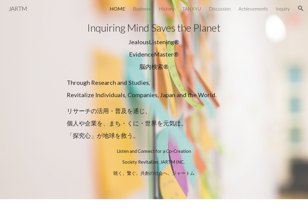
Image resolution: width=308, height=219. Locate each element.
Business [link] (142, 8)
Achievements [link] (253, 8)
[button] (301, 8)
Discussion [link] (220, 8)
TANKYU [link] (191, 8)
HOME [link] (117, 8)
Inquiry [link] (283, 8)
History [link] (166, 8)
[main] (153, 46)
